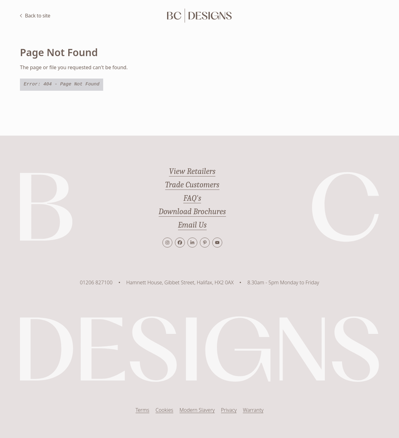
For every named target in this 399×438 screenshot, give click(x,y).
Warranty (253, 410)
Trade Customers (192, 185)
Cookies (164, 410)
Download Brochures (192, 211)
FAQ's (192, 198)
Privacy (229, 410)
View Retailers (192, 171)
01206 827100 (96, 282)
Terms (142, 410)
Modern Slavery (197, 410)
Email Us (192, 225)
